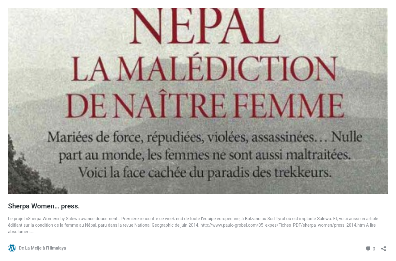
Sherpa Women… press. (44, 206)
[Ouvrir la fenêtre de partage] (383, 246)
